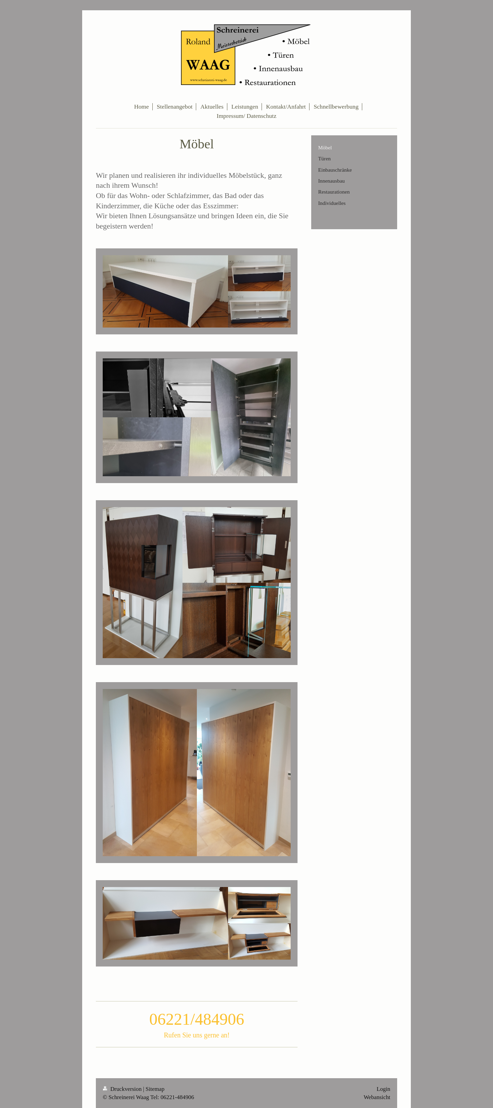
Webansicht (377, 1097)
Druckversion (123, 1089)
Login (383, 1089)
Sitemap (155, 1089)
